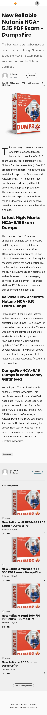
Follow (32, 75)
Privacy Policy (15, 704)
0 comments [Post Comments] (33, 83)
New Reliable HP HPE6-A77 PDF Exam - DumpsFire (23, 524)
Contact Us (33, 707)
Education (7, 454)
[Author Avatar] (37, 3)
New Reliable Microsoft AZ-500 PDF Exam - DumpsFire (21, 570)
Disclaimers (32, 704)
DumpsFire (17, 418)
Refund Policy (14, 707)
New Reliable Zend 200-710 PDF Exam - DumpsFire (21, 617)
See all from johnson (23, 686)
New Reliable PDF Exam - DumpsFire (19, 664)
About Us (24, 704)
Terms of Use (24, 707)
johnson (14, 74)
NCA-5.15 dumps (24, 178)
